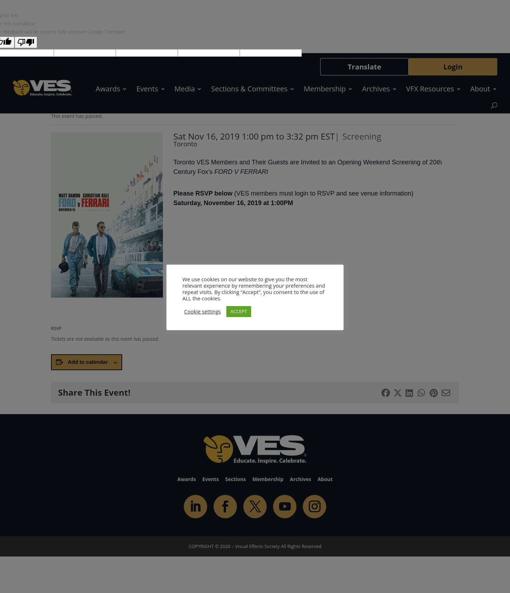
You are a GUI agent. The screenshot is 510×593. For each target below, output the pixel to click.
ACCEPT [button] (239, 311)
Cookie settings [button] (202, 311)
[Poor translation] (26, 42)
